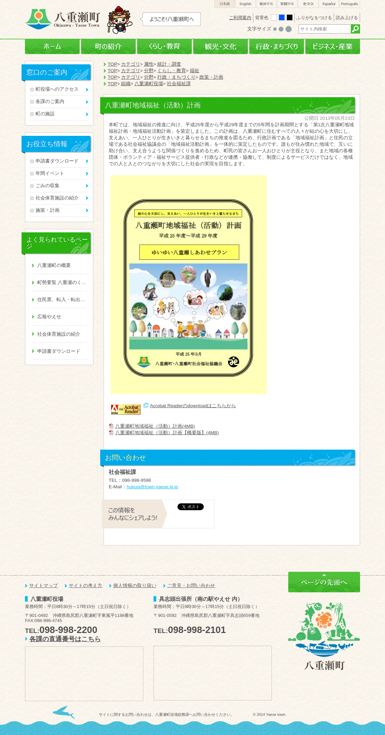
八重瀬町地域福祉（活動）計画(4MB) (155, 426)
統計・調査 (169, 64)
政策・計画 (211, 77)
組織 (126, 83)
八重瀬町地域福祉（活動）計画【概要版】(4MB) (167, 432)
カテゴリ (130, 64)
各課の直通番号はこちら (65, 639)
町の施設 (45, 113)
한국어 (308, 4)
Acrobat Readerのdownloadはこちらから (193, 405)
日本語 (224, 4)
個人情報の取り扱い (134, 585)
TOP (112, 64)
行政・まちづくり (276, 46)
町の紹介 (108, 46)
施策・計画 (47, 210)
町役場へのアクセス (57, 89)
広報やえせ (49, 316)
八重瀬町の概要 (54, 265)
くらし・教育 (164, 46)
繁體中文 (287, 4)
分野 (149, 70)
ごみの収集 (47, 185)
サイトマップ (43, 585)
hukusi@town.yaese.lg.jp (152, 486)
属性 (149, 64)
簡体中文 (266, 4)
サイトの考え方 (85, 585)
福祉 (194, 70)
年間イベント (50, 173)
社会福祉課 (179, 83)
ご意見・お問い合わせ (191, 585)
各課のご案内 (50, 101)
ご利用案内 (240, 17)
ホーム (52, 46)
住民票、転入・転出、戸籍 (62, 299)
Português (350, 4)
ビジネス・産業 (332, 46)
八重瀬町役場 (148, 83)
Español (329, 4)
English (245, 4)
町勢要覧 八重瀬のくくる (62, 282)
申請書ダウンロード (57, 161)
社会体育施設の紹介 (57, 198)
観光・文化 (220, 46)
